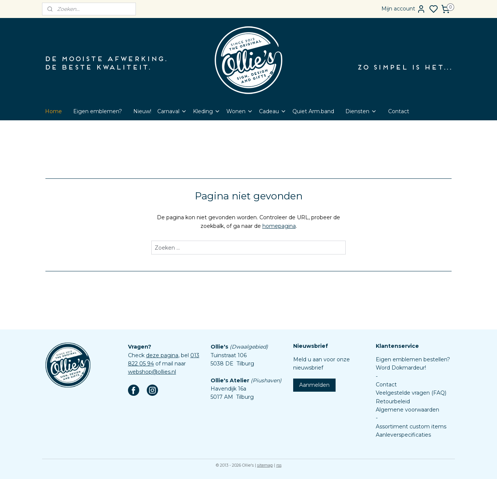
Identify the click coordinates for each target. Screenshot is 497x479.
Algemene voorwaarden (407, 409)
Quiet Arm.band (313, 111)
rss (279, 465)
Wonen (239, 111)
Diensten (361, 111)
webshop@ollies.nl (152, 371)
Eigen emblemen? (97, 111)
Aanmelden (314, 385)
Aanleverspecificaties (403, 434)
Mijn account (403, 8)
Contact (398, 111)
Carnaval (172, 111)
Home (53, 111)
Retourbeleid (393, 401)
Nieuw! (142, 111)
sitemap (265, 465)
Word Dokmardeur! (401, 367)
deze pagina (162, 355)
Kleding (206, 111)
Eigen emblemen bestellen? (413, 359)
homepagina (279, 226)
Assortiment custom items (411, 426)
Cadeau (272, 111)
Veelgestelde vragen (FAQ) (411, 392)
